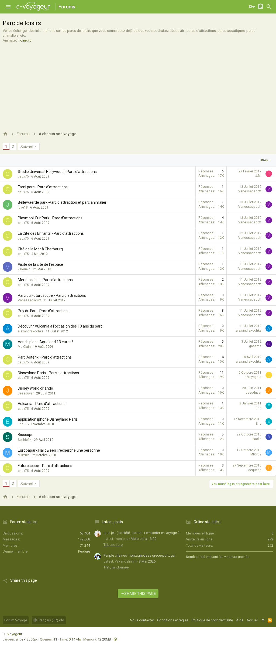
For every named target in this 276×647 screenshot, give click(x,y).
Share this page (138, 593)
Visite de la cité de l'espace (40, 264)
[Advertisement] (137, 83)
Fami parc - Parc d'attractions (43, 187)
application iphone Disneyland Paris (48, 419)
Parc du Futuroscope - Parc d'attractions (52, 295)
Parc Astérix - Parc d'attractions (45, 357)
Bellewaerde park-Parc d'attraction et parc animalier (62, 202)
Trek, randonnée (116, 567)
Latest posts (112, 522)
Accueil (252, 620)
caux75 (25, 40)
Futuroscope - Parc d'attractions (45, 466)
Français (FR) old (48, 620)
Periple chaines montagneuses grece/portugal (139, 555)
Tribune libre (113, 545)
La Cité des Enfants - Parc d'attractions (51, 233)
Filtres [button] (263, 160)
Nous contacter (142, 620)
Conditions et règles (172, 620)
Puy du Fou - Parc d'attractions (44, 311)
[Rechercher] (269, 7)
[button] (8, 7)
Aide (239, 620)
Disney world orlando (35, 388)
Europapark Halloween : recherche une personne (59, 450)
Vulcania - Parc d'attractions (41, 403)
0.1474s (75, 639)
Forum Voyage (15, 620)
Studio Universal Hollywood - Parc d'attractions (57, 171)
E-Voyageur (13, 634)
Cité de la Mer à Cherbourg (40, 249)
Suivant (26, 147)
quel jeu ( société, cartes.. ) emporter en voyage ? (142, 533)
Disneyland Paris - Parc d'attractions (48, 373)
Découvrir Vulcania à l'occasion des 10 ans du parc (60, 326)
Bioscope (25, 435)
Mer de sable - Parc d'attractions (45, 280)
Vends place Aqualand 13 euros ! (45, 342)
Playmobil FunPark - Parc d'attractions (50, 218)
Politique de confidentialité (212, 620)
